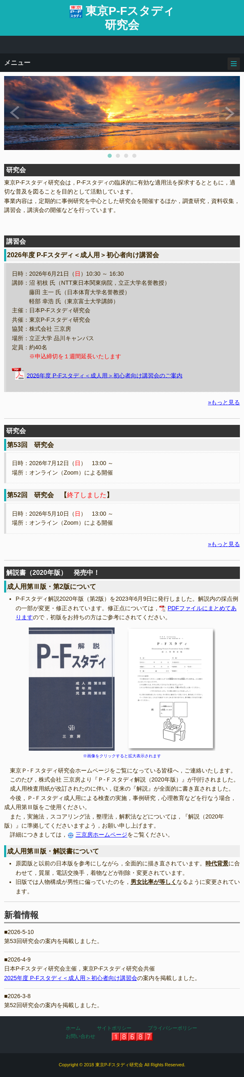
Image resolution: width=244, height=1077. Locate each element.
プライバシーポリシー (172, 1028)
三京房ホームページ (101, 834)
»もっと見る (224, 402)
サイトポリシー (114, 1028)
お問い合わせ (80, 1036)
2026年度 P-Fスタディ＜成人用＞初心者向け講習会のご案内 (105, 375)
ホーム (73, 1028)
